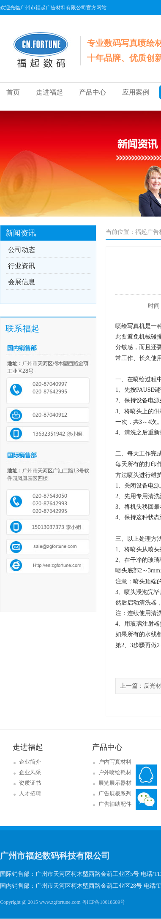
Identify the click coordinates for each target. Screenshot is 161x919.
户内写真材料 (114, 762)
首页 (13, 92)
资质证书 (30, 783)
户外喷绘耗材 (114, 772)
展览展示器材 (114, 783)
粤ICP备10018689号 (104, 902)
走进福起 (49, 92)
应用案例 (135, 92)
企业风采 (30, 772)
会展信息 (21, 281)
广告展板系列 (114, 793)
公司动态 (21, 249)
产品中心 (92, 92)
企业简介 (30, 762)
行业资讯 (21, 265)
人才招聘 (30, 793)
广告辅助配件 (114, 804)
